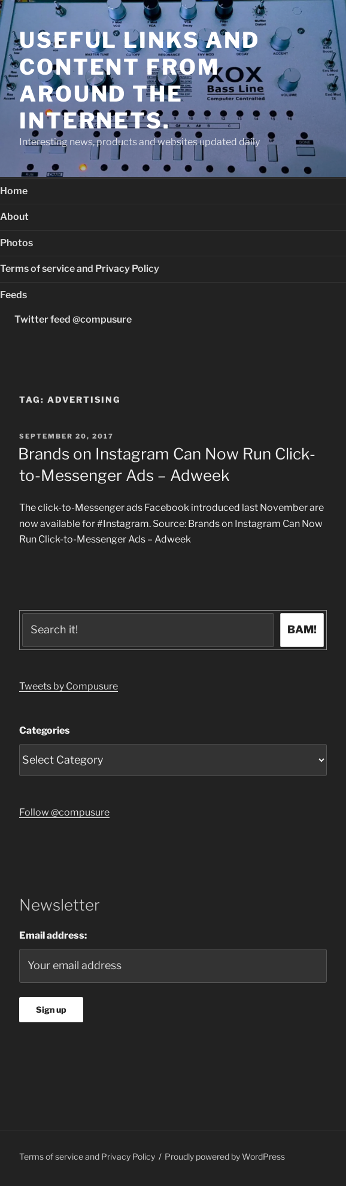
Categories (44, 730)
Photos (16, 243)
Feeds (13, 295)
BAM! (302, 629)
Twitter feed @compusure (73, 319)
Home (14, 191)
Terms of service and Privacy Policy (79, 268)
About (14, 216)
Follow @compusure (64, 812)
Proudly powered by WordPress (225, 1156)
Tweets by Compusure (68, 686)
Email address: (53, 935)
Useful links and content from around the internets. (139, 80)
